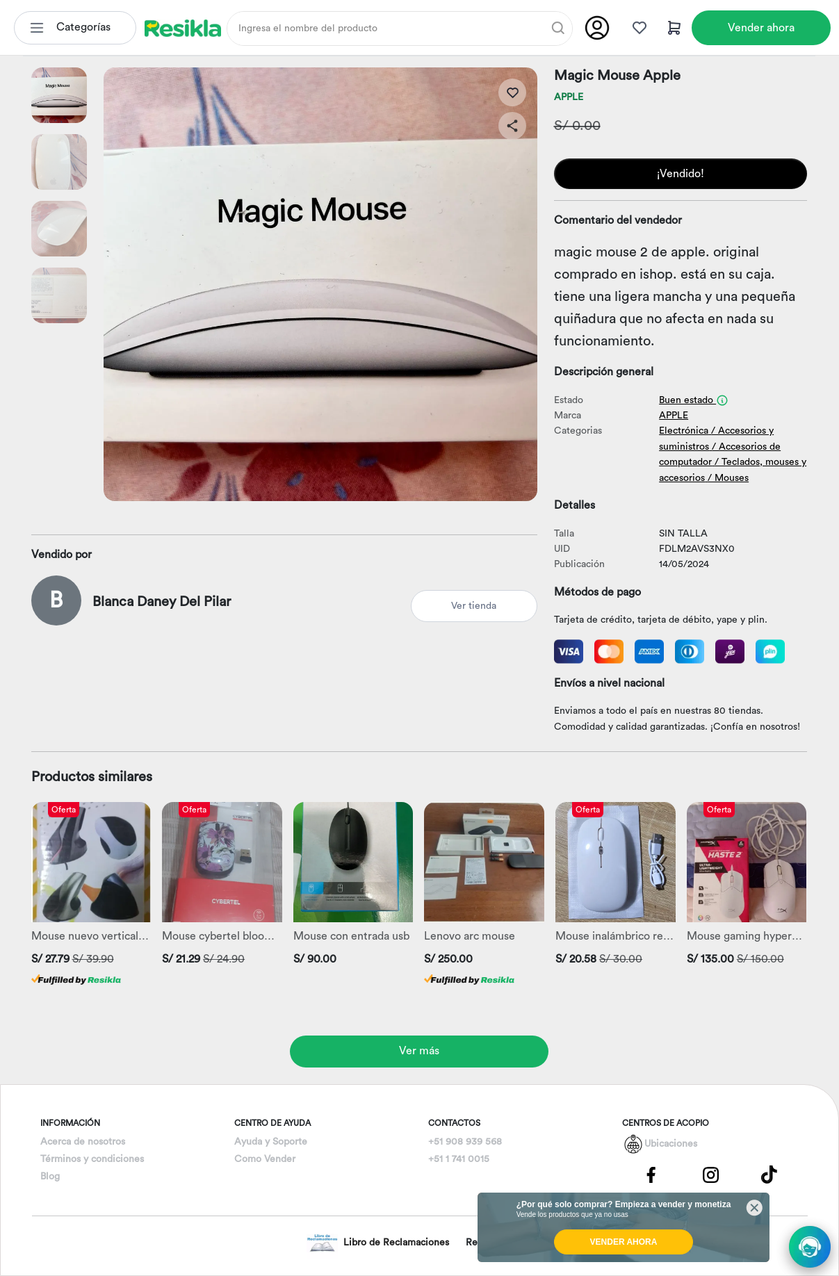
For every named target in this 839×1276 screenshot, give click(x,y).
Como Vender (264, 1159)
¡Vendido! (680, 173)
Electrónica (683, 431)
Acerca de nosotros (82, 1142)
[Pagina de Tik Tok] (769, 1174)
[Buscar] (558, 28)
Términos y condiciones (92, 1159)
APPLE (568, 97)
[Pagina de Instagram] (710, 1174)
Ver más (419, 1050)
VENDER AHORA (624, 1242)
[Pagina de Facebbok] (651, 1174)
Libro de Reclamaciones (378, 1243)
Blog (50, 1176)
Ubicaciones (670, 1144)
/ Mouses (728, 478)
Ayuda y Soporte (270, 1142)
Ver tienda (473, 606)
